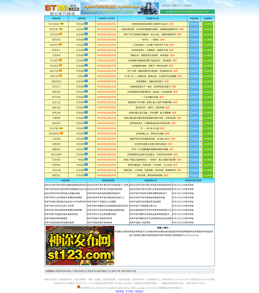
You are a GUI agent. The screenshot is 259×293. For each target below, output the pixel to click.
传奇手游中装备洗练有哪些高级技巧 (103, 193)
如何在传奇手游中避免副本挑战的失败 (147, 197)
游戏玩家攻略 (108, 180)
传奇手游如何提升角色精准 (99, 222)
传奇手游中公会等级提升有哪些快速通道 (63, 197)
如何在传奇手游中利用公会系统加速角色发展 (150, 189)
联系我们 (139, 291)
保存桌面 (166, 5)
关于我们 (129, 291)
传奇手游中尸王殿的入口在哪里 (101, 201)
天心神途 (111, 271)
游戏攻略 (65, 180)
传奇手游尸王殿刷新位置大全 (143, 206)
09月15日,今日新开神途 (183, 206)
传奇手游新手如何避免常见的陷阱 (145, 201)
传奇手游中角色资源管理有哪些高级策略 (63, 210)
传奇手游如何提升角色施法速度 (59, 222)
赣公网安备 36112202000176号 (92, 287)
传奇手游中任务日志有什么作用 (59, 206)
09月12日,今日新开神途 (183, 218)
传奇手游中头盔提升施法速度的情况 (61, 214)
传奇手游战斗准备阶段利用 (99, 218)
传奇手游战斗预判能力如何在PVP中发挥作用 (65, 201)
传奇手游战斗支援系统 (140, 222)
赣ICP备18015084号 (196, 283)
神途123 (69, 271)
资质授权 (119, 291)
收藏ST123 (177, 5)
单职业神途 (126, 271)
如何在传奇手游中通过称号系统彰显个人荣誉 (108, 185)
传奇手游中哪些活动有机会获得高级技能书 (149, 214)
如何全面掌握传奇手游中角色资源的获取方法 (150, 210)
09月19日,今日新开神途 (183, 189)
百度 (134, 271)
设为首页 (187, 5)
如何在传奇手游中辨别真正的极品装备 (62, 193)
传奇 (118, 271)
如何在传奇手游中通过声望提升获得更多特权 (150, 185)
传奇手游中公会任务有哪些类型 (101, 214)
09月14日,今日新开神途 (183, 210)
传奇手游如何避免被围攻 (56, 218)
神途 (76, 271)
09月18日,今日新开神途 (183, 193)
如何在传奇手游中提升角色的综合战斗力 (106, 197)
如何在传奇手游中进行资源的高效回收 (104, 189)
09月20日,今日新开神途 (183, 185)
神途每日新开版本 (193, 180)
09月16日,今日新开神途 (183, 201)
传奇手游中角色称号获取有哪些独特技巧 (148, 193)
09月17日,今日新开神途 (183, 197)
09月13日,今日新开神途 (183, 214)
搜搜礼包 (83, 271)
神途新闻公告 (151, 180)
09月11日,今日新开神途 (183, 222)
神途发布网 (60, 271)
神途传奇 (91, 271)
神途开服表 (101, 271)
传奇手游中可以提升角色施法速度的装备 (106, 210)
